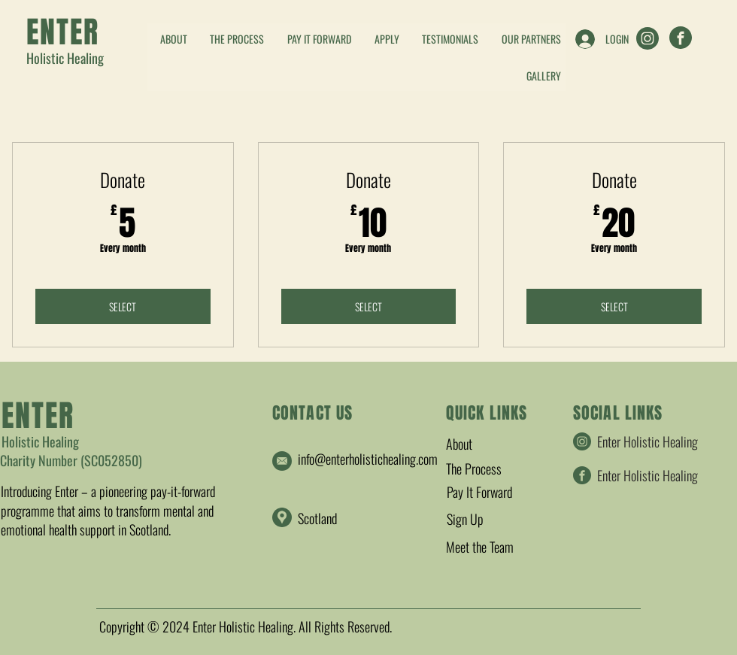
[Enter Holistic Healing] (649, 38)
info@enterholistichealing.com (368, 459)
